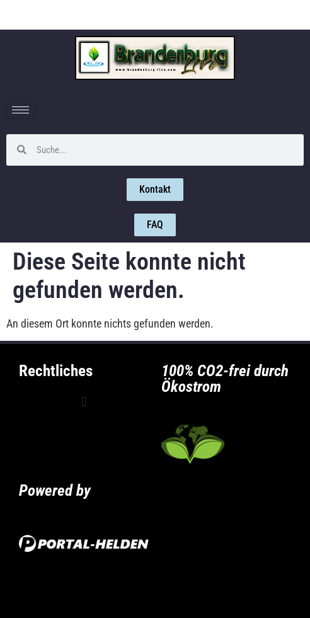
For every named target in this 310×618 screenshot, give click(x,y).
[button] (83, 401)
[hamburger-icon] (20, 110)
